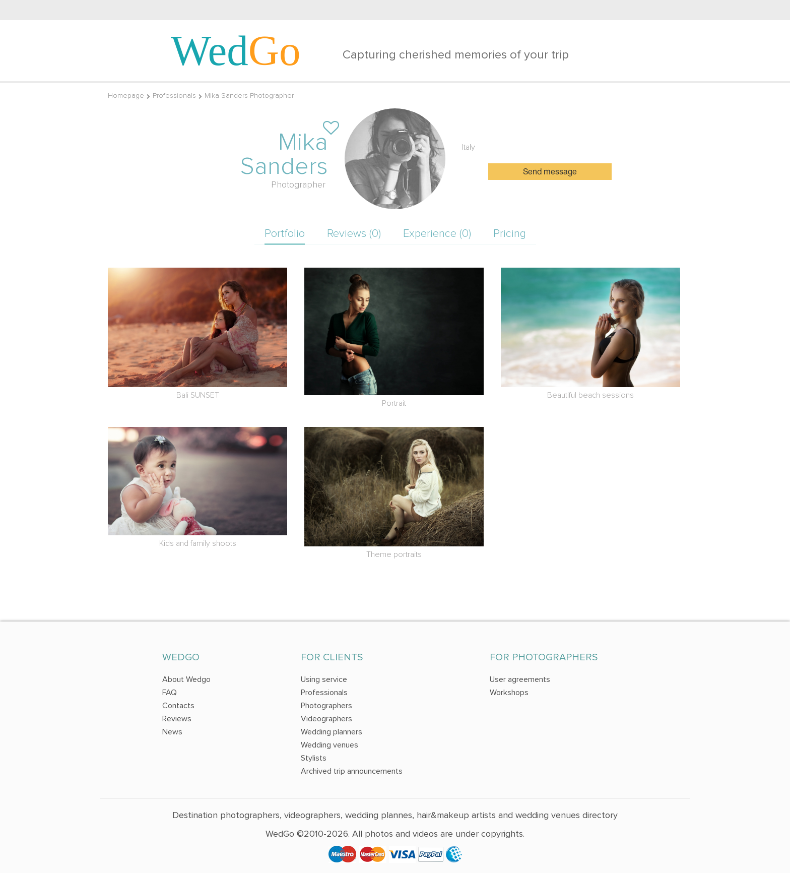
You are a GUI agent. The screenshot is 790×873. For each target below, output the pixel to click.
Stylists (313, 758)
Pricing (509, 233)
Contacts (178, 706)
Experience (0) (437, 233)
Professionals (174, 95)
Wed (236, 50)
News (172, 732)
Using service (324, 679)
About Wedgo (186, 679)
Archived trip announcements (352, 771)
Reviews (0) (354, 233)
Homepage (126, 95)
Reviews (176, 719)
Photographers (326, 706)
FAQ (169, 693)
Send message (550, 172)
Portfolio (285, 233)
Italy (468, 147)
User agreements (520, 679)
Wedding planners (331, 732)
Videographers (326, 719)
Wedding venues (329, 745)
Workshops (509, 693)
